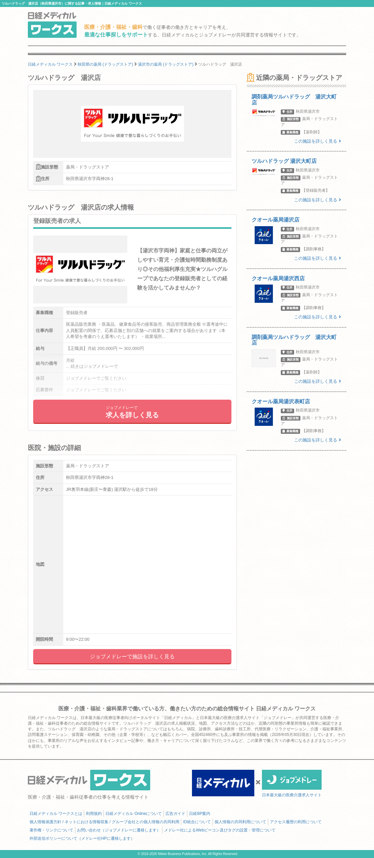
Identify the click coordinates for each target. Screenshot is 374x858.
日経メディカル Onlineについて (133, 813)
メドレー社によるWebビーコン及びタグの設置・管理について (220, 830)
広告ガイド (175, 813)
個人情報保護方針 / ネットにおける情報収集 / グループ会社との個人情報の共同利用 (104, 822)
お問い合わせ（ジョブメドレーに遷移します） (118, 830)
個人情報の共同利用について (240, 822)
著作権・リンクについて (51, 830)
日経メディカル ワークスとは (56, 813)
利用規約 (94, 813)
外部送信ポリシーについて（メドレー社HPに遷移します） (82, 838)
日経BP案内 (199, 813)
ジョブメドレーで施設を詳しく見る (132, 656)
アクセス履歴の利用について (296, 822)
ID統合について (197, 822)
